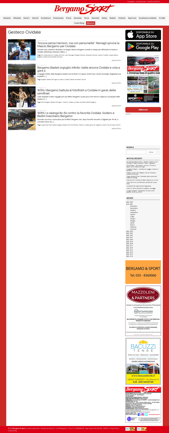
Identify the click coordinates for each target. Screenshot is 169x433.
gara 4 (57, 79)
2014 (131, 252)
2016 (131, 248)
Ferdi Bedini (74, 125)
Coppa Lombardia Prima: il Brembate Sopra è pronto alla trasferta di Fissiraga (142, 177)
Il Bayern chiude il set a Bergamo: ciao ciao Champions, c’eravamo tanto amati (141, 173)
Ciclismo (121, 18)
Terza (86, 18)
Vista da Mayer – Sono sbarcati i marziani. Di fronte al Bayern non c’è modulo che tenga (141, 166)
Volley (104, 18)
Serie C (26, 18)
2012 (131, 256)
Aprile (132, 223)
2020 (131, 240)
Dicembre (133, 206)
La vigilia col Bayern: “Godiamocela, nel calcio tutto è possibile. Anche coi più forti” (141, 191)
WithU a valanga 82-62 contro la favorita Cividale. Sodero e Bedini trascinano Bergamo (75, 114)
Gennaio (133, 229)
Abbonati (90, 23)
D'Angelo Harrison (79, 55)
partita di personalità (50, 57)
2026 (131, 202)
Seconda (77, 18)
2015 (131, 250)
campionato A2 (48, 55)
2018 (131, 244)
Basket (113, 18)
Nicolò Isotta (111, 125)
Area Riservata (141, 2)
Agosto (132, 214)
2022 (131, 235)
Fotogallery (131, 2)
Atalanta (7, 18)
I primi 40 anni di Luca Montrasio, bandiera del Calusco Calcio (142, 183)
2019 (131, 242)
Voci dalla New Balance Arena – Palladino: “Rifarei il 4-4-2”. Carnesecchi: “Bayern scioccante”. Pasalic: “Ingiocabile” (142, 162)
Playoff (72, 79)
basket (55, 125)
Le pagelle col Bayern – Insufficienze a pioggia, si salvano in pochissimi (142, 170)
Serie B (83, 79)
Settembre (134, 212)
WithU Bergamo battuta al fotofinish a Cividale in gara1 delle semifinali (76, 91)
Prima (68, 18)
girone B (92, 125)
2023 (131, 233)
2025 (131, 204)
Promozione (58, 18)
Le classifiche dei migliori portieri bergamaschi (139, 186)
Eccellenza (46, 18)
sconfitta (76, 102)
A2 (42, 55)
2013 (131, 254)
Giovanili (95, 18)
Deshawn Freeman (91, 55)
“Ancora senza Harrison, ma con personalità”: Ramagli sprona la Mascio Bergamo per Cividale (78, 44)
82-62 (50, 125)
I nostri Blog (79, 23)
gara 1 (60, 102)
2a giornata (44, 125)
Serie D (35, 18)
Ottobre (133, 210)
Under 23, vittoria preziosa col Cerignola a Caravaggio (141, 188)
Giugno (132, 219)
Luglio (132, 217)
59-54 (42, 102)
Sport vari (132, 18)
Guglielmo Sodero (101, 125)
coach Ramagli (69, 55)
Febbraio (133, 227)
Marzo (132, 225)
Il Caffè (162, 18)
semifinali (78, 79)
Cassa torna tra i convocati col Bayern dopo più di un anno (142, 180)
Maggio (132, 221)
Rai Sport (59, 57)
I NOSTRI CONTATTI (153, 2)
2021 (131, 237)
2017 (131, 246)
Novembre (134, 208)
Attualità (17, 18)
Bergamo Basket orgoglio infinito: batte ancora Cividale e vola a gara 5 (78, 69)
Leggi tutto (116, 60)
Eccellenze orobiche (147, 18)
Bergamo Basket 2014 (47, 79)
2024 (131, 231)
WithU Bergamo (91, 102)
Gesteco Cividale (103, 55)
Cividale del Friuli (59, 55)
